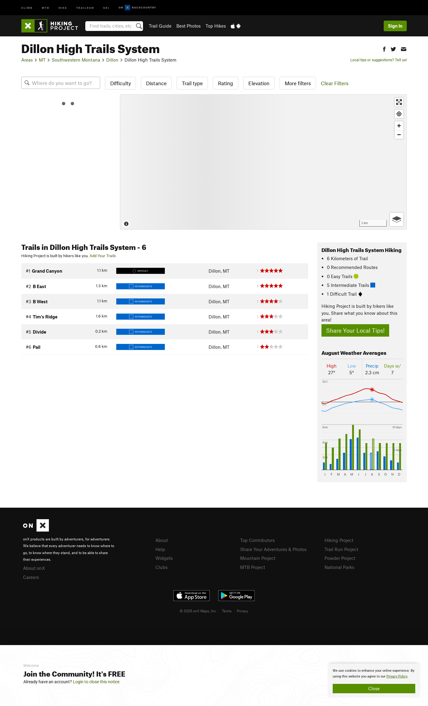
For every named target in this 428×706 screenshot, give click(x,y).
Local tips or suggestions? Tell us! (378, 59)
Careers (31, 577)
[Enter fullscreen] (399, 102)
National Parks (339, 567)
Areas (27, 59)
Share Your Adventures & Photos (273, 549)
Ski (106, 7)
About (161, 540)
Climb (27, 7)
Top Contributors (257, 540)
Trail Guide (160, 26)
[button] (384, 48)
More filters (298, 83)
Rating (225, 83)
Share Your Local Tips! (355, 330)
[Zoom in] (399, 125)
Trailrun (85, 7)
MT (42, 59)
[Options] (396, 219)
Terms (227, 611)
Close (374, 688)
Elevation (259, 83)
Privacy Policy (396, 676)
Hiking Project (338, 540)
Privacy (242, 611)
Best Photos (188, 26)
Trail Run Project (341, 549)
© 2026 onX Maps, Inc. (198, 611)
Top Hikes (216, 26)
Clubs (161, 567)
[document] (374, 680)
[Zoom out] (399, 134)
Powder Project (339, 558)
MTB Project (252, 567)
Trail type (192, 83)
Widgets (164, 558)
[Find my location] (399, 113)
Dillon (112, 59)
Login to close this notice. (97, 681)
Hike (63, 7)
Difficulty (120, 83)
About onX (34, 568)
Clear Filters (334, 83)
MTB (45, 7)
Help (160, 549)
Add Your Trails (103, 255)
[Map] (263, 162)
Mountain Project (257, 558)
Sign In (395, 26)
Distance (156, 83)
